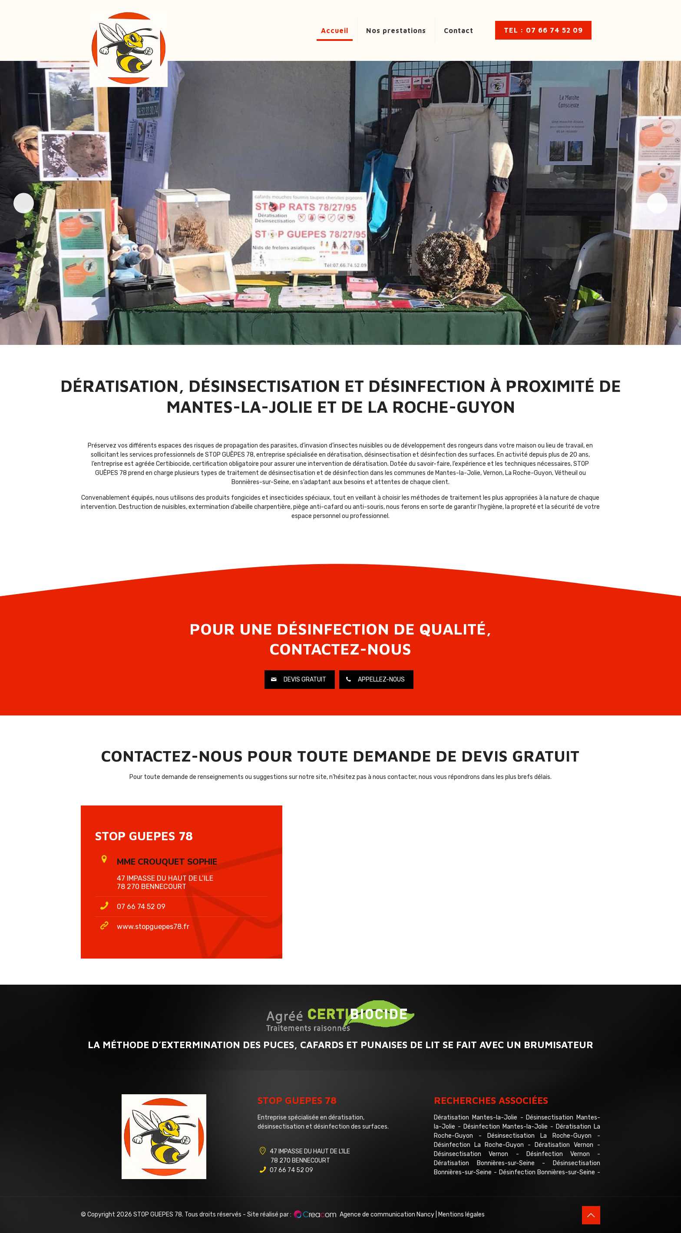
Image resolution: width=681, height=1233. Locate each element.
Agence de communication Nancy (387, 1214)
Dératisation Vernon (564, 1145)
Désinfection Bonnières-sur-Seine (547, 1172)
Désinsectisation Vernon (471, 1154)
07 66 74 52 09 (141, 906)
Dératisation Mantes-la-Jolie (475, 1117)
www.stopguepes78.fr (153, 926)
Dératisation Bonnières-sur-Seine (484, 1163)
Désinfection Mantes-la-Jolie (505, 1126)
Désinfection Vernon (558, 1154)
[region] (340, 203)
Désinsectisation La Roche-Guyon (539, 1135)
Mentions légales (461, 1214)
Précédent (28, 203)
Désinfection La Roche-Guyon (479, 1145)
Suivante (652, 203)
